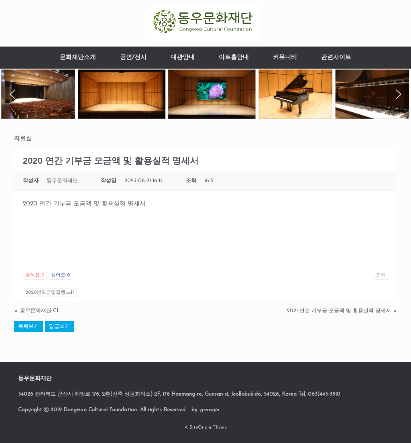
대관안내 (183, 58)
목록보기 (28, 326)
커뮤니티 (285, 58)
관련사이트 (336, 58)
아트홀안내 (234, 58)
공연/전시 (133, 58)
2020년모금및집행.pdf (49, 292)
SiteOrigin (200, 427)
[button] (12, 94)
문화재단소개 (78, 58)
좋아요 (34, 275)
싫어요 (60, 275)
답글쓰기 (59, 326)
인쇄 (381, 275)
